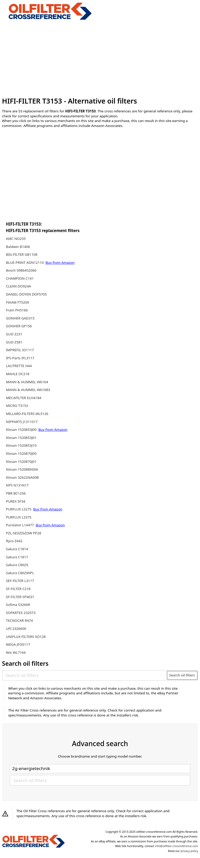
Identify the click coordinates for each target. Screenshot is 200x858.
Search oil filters (182, 675)
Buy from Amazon (60, 262)
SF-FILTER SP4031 (20, 596)
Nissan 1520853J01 (21, 437)
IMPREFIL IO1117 (20, 350)
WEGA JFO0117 (18, 644)
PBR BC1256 (16, 493)
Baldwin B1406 (18, 246)
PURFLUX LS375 (19, 517)
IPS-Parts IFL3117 (20, 358)
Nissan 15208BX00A (22, 469)
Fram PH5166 (17, 310)
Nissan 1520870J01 (21, 461)
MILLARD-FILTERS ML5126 (27, 413)
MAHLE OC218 (17, 374)
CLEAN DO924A (18, 286)
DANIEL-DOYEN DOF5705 (26, 294)
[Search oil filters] (84, 675)
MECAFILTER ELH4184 (23, 397)
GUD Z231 (14, 334)
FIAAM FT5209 (17, 302)
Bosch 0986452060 (21, 270)
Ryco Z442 (14, 541)
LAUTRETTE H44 (19, 365)
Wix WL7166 (16, 652)
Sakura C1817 (17, 557)
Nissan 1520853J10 (21, 445)
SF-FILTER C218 (18, 588)
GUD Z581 (14, 342)
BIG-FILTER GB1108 (21, 254)
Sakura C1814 (17, 549)
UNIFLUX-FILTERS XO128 (26, 636)
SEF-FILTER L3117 (20, 580)
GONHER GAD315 (20, 318)
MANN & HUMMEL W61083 (28, 389)
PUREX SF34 (15, 501)
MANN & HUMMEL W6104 (27, 382)
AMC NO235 (16, 238)
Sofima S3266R (18, 604)
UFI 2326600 (16, 628)
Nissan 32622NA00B (22, 477)
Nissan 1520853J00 (22, 429)
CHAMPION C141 (20, 278)
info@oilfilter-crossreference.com (176, 846)
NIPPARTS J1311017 (22, 421)
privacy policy (189, 851)
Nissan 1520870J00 (21, 453)
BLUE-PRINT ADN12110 (25, 262)
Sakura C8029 (17, 564)
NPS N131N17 (17, 485)
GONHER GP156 (19, 326)
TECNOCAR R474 (19, 620)
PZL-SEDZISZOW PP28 (23, 533)
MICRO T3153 (17, 405)
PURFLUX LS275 (19, 509)
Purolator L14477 (20, 525)
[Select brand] (100, 768)
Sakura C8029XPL (20, 573)
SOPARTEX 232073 (21, 612)
